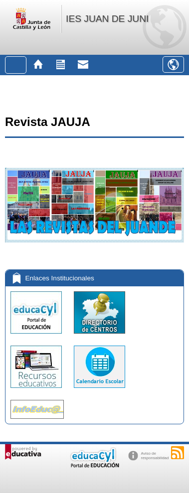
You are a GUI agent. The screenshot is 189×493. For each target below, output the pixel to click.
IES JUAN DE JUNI (107, 18)
